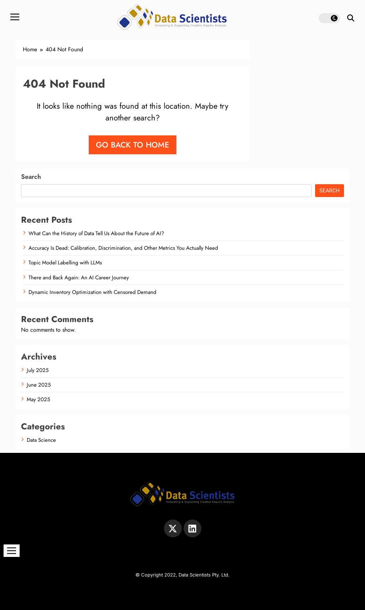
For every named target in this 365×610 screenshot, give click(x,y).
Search (31, 176)
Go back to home (132, 144)
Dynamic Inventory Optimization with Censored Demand (92, 292)
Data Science (41, 440)
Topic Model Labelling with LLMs (65, 263)
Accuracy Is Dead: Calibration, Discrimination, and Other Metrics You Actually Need (123, 248)
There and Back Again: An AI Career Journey (79, 277)
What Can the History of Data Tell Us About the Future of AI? (96, 233)
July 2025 (37, 370)
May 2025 (38, 399)
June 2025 (39, 385)
